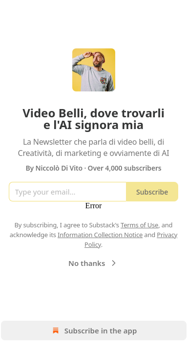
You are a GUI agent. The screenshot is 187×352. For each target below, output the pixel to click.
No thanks (93, 263)
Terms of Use (139, 224)
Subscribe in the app (93, 330)
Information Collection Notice (100, 234)
